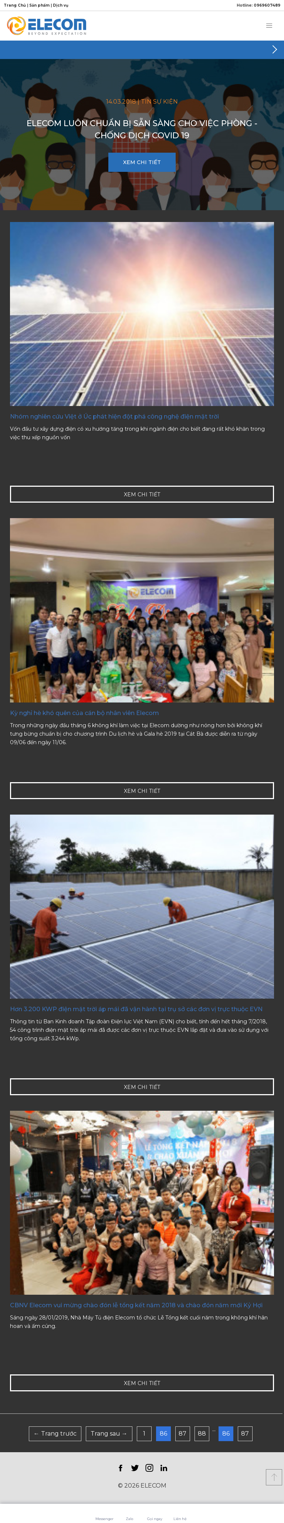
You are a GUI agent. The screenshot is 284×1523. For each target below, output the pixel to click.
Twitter (134, 1467)
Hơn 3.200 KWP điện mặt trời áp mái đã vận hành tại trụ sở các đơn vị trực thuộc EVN (136, 1009)
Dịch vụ (60, 5)
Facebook (120, 1467)
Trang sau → (109, 1433)
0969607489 (267, 5)
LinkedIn (163, 1467)
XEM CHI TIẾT (142, 162)
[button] (269, 26)
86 (163, 1433)
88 (202, 1433)
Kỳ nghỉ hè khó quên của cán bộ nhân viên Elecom (84, 713)
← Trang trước (55, 1433)
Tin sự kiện (159, 101)
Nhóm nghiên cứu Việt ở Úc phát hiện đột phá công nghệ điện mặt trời (114, 416)
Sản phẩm (39, 5)
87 (182, 1433)
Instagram (149, 1467)
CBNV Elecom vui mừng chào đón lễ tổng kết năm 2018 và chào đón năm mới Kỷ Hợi (136, 1305)
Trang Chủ (15, 5)
